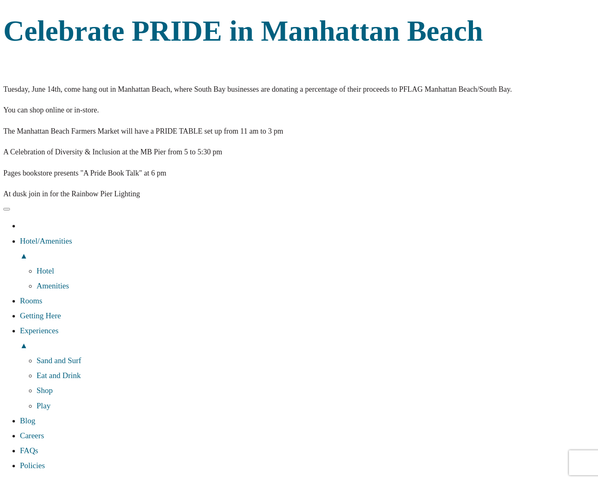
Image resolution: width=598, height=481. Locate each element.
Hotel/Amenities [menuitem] (307, 250)
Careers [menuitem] (32, 435)
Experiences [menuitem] (307, 339)
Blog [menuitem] (27, 420)
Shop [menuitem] (45, 390)
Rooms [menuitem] (31, 300)
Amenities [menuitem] (53, 285)
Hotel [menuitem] (45, 270)
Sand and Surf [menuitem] (59, 360)
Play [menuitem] (44, 405)
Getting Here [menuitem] (40, 315)
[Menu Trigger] (6, 209)
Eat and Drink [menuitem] (59, 375)
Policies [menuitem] (32, 465)
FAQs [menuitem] (29, 450)
